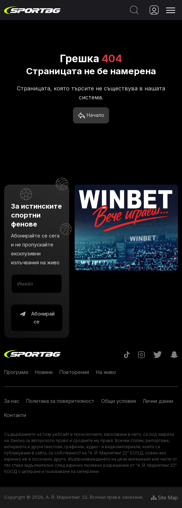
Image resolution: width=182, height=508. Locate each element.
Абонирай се (37, 317)
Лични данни (158, 401)
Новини (44, 372)
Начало (91, 115)
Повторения (74, 372)
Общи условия (118, 401)
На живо (106, 372)
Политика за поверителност (60, 401)
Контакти (15, 415)
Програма (16, 372)
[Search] (133, 10)
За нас (11, 401)
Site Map (164, 497)
